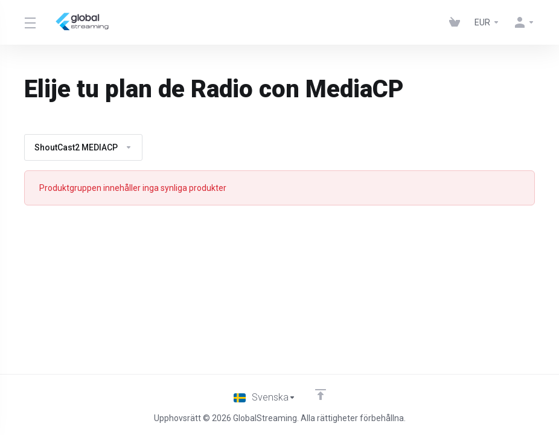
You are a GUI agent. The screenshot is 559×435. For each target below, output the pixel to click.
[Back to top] (321, 394)
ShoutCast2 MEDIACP (83, 147)
